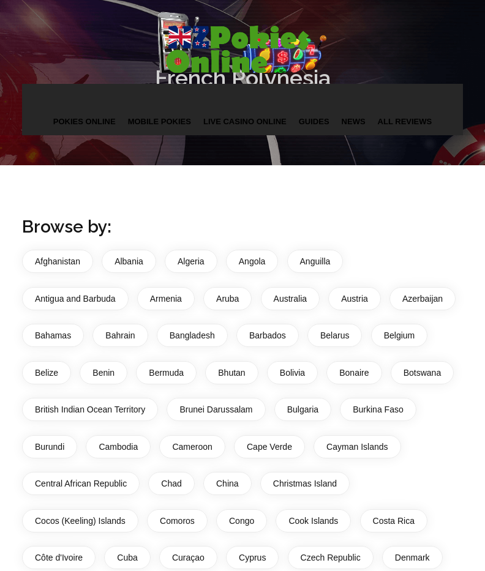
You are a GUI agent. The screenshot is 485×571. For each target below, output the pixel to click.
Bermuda (166, 373)
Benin (103, 373)
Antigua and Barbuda (75, 299)
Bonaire (354, 373)
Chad (171, 483)
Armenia (166, 299)
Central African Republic (81, 483)
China (227, 483)
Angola (252, 261)
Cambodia (118, 447)
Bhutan (231, 373)
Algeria (191, 261)
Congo (241, 521)
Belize (46, 373)
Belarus (334, 335)
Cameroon (192, 447)
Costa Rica (394, 521)
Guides (314, 121)
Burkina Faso (378, 409)
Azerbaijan (422, 299)
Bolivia (292, 373)
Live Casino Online (245, 121)
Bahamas (53, 335)
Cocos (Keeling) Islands (80, 521)
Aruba (227, 299)
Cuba (127, 557)
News (354, 121)
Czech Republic (331, 557)
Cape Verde (269, 447)
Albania (129, 261)
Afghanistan (57, 261)
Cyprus (252, 557)
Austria (354, 299)
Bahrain (120, 335)
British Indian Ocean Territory (90, 409)
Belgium (399, 335)
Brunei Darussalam (215, 409)
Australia (290, 299)
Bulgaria (302, 409)
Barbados (267, 335)
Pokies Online (84, 121)
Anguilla (315, 261)
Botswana (422, 373)
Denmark (412, 557)
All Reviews (405, 121)
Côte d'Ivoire (59, 557)
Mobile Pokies (159, 121)
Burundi (49, 447)
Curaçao (188, 557)
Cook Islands (313, 521)
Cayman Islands (357, 447)
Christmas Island (305, 483)
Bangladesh (192, 335)
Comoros (177, 521)
